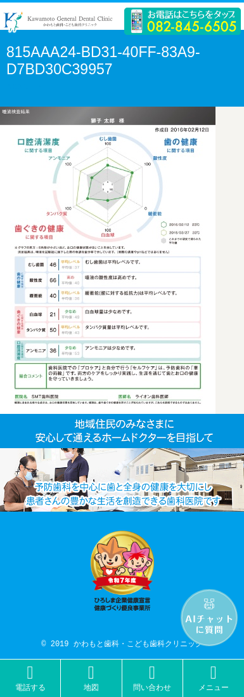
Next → (23, 87)
